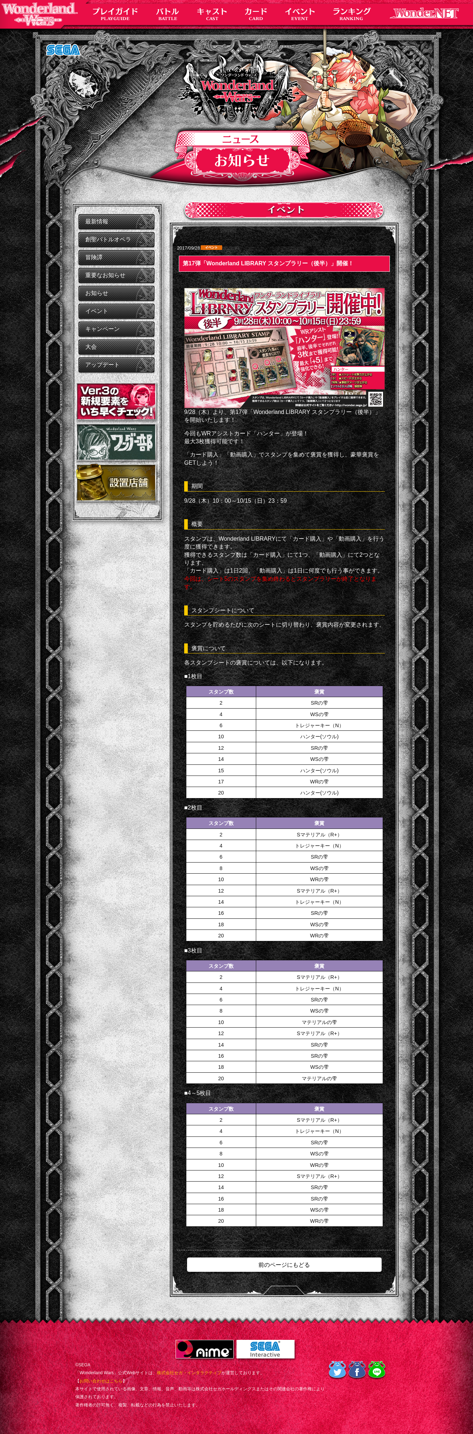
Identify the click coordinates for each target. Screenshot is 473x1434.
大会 (91, 347)
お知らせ (96, 293)
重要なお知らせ (105, 275)
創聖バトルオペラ (108, 239)
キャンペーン (102, 329)
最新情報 (96, 221)
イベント (96, 311)
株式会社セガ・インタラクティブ (189, 1372)
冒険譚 (93, 257)
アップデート (102, 365)
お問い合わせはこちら (101, 1381)
